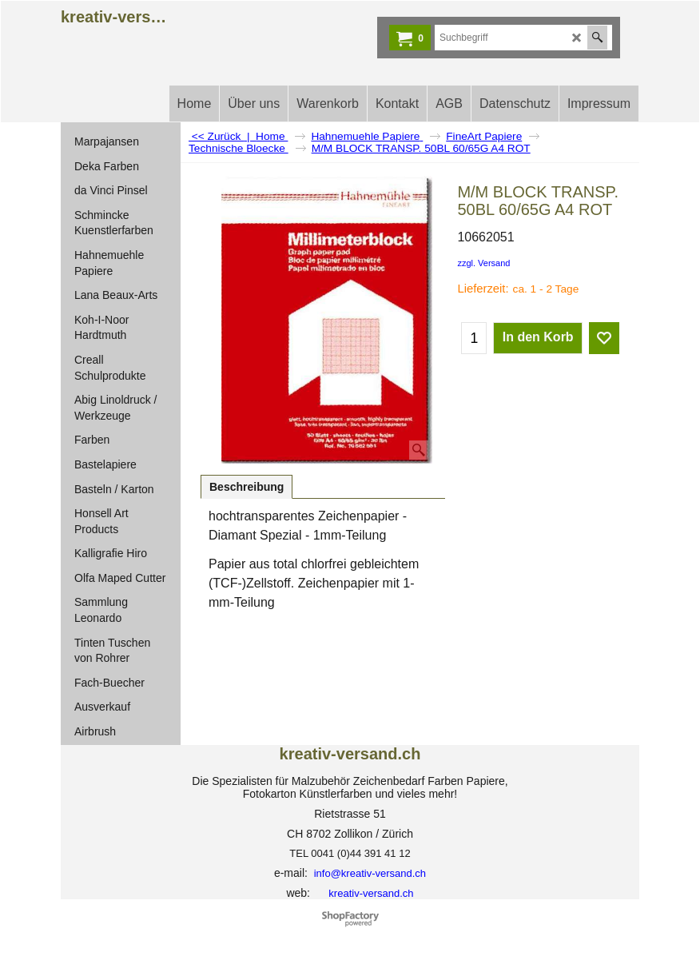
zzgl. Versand (483, 263)
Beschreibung (246, 486)
